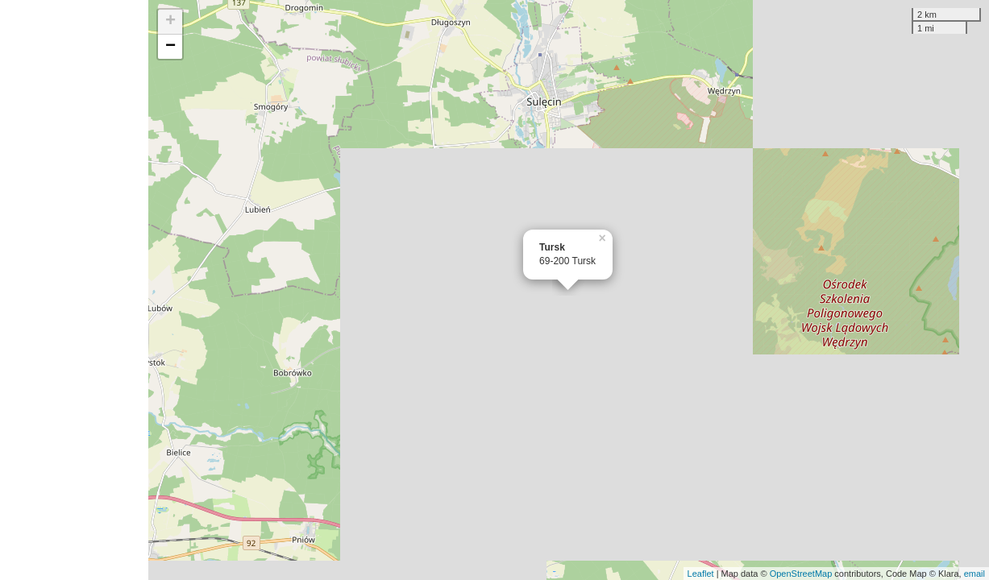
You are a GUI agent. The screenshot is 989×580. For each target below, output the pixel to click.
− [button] (170, 47)
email (974, 573)
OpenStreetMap (801, 573)
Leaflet (701, 573)
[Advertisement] (74, 290)
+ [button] (170, 22)
